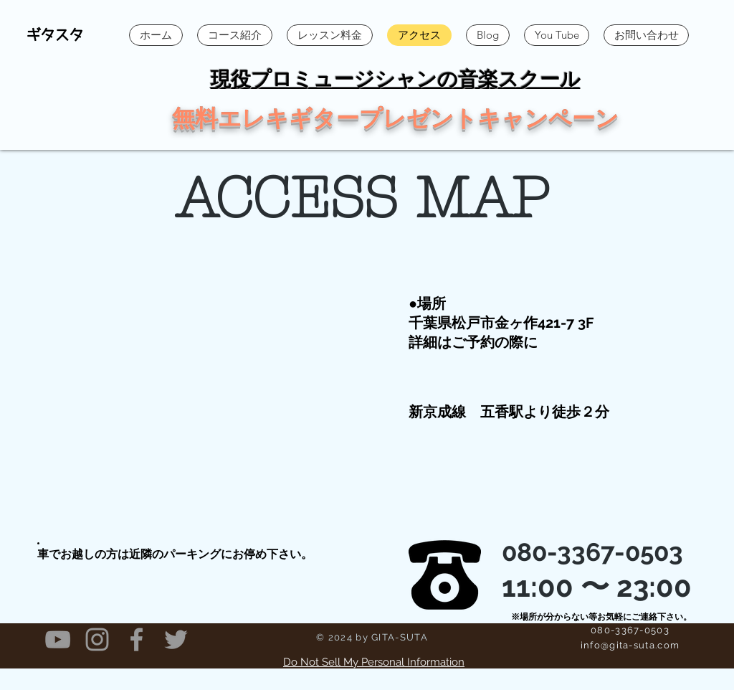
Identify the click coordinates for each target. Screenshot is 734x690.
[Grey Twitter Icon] (176, 639)
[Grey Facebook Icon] (136, 639)
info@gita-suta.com (630, 645)
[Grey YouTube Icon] (57, 639)
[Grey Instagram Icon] (97, 639)
